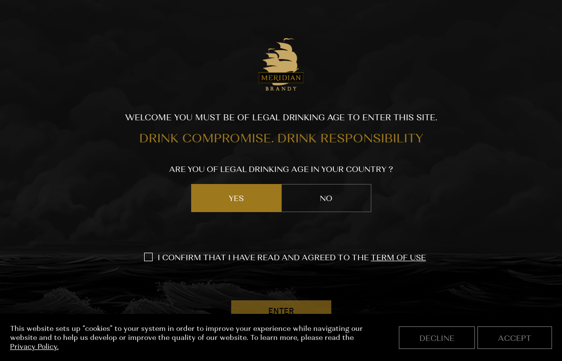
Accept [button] (514, 338)
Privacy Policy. (34, 346)
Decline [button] (436, 338)
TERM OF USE (398, 257)
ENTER (281, 312)
